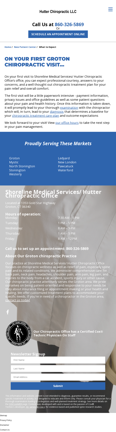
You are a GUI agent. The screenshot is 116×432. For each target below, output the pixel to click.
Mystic (13, 162)
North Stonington (22, 166)
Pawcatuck (65, 166)
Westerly (15, 174)
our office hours (67, 123)
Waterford (65, 170)
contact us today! (17, 300)
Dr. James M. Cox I (35, 406)
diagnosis (57, 111)
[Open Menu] (110, 9)
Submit (58, 386)
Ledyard (64, 158)
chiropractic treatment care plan (35, 115)
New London (67, 162)
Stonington (17, 170)
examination (69, 108)
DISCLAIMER (15, 404)
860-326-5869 (69, 24)
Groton (14, 158)
